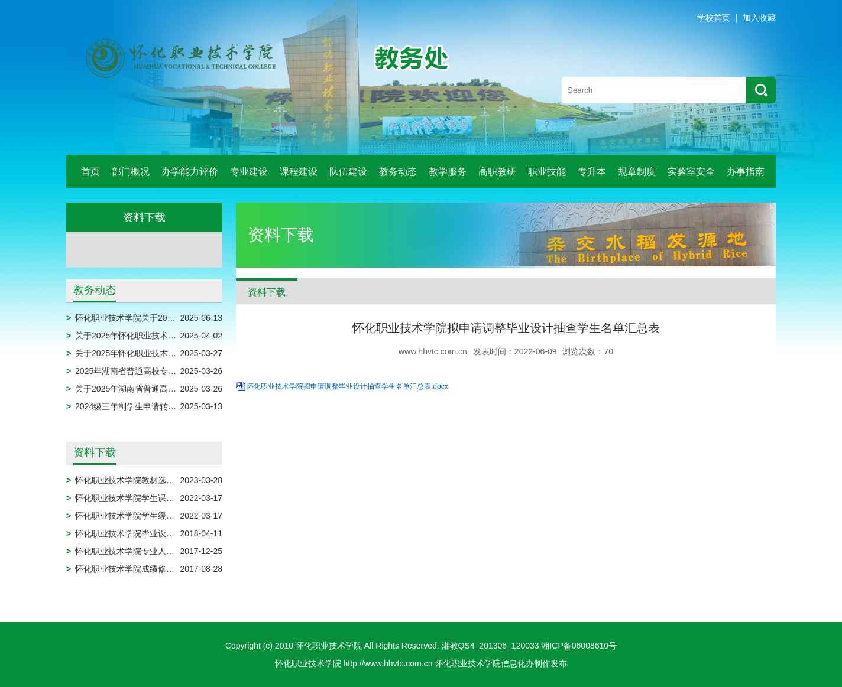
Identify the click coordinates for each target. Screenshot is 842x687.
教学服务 (448, 172)
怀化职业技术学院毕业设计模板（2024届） (154, 533)
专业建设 (249, 172)
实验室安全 (691, 172)
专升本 (592, 172)
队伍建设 (348, 172)
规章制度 (637, 172)
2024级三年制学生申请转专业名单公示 (146, 406)
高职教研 (497, 172)
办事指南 (746, 172)
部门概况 (131, 172)
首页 (90, 172)
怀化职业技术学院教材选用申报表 (137, 480)
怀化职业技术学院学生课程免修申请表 (145, 498)
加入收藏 (759, 17)
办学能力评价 (189, 172)
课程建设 (299, 172)
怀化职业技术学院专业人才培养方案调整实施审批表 (170, 551)
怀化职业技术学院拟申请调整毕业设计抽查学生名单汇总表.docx (347, 386)
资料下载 (94, 452)
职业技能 (547, 172)
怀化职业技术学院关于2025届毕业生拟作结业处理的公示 (179, 318)
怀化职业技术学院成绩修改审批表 (137, 569)
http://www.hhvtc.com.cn (388, 663)
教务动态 (398, 172)
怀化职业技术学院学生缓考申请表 (137, 515)
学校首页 (713, 17)
